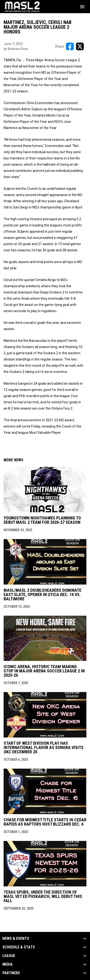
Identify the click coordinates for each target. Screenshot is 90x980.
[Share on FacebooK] (70, 46)
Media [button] (7, 964)
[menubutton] (82, 7)
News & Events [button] (15, 939)
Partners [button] (11, 973)
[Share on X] (80, 46)
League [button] (8, 956)
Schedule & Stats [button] (18, 947)
